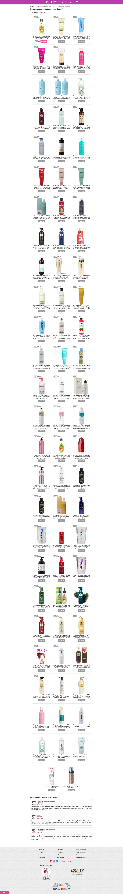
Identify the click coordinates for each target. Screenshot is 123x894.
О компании (41, 857)
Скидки (41, 852)
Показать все (61, 798)
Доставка (60, 850)
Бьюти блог (60, 857)
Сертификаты (81, 852)
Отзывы (60, 855)
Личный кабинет (81, 850)
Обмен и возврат (81, 855)
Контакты (41, 855)
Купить (43, 41)
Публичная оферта (81, 857)
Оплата (60, 852)
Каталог (41, 850)
